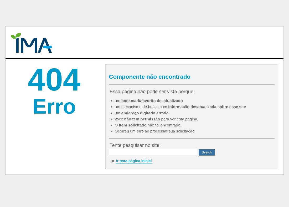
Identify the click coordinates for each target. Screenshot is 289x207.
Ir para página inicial (134, 161)
